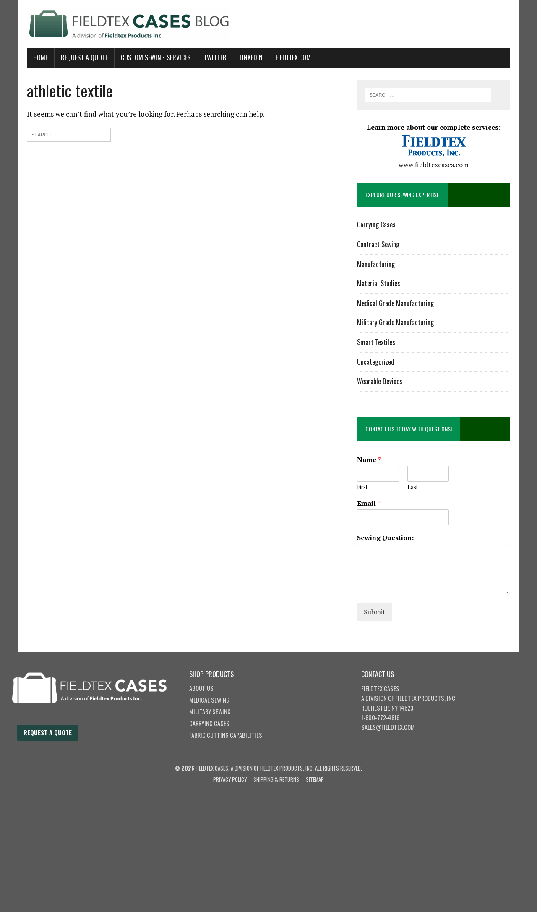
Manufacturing (376, 264)
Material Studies (378, 283)
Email (369, 503)
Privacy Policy (230, 780)
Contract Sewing (378, 244)
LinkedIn (251, 57)
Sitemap (315, 780)
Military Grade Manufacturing (395, 322)
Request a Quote (47, 732)
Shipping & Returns (276, 780)
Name (369, 459)
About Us (201, 688)
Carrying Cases (376, 225)
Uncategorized (375, 362)
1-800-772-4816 (380, 717)
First (362, 487)
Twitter (215, 57)
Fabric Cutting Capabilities (225, 735)
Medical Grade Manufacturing (395, 303)
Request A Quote (84, 57)
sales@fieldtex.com (388, 727)
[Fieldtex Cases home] (98, 720)
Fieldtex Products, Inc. (425, 698)
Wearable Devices (379, 381)
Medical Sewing (209, 699)
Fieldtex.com (293, 57)
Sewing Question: (385, 537)
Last (412, 487)
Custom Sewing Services (155, 57)
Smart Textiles (376, 342)
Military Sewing (210, 711)
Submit (375, 612)
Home (40, 57)
